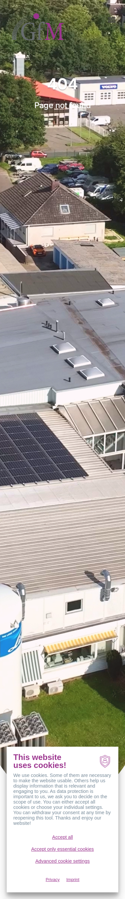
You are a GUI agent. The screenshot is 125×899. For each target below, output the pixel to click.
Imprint (72, 879)
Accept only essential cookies (62, 849)
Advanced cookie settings (62, 861)
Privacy (53, 879)
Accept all (62, 837)
